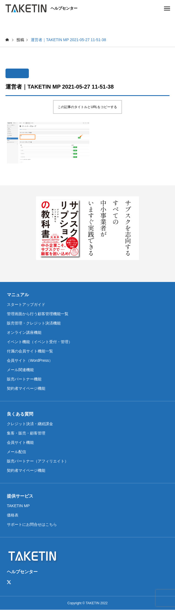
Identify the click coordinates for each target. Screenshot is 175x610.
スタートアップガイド (26, 304)
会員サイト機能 (20, 442)
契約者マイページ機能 (26, 388)
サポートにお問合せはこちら (32, 524)
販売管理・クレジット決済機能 (34, 323)
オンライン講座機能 (24, 332)
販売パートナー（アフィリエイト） (37, 461)
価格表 (12, 515)
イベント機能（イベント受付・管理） (39, 342)
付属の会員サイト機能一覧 (30, 351)
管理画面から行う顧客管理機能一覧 (37, 314)
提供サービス (20, 496)
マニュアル (18, 294)
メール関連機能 (20, 370)
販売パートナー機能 (24, 379)
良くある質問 (20, 414)
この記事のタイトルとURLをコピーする (87, 107)
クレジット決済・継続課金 (30, 424)
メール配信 (16, 452)
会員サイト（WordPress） (30, 360)
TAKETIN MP (18, 506)
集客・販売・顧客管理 (26, 433)
